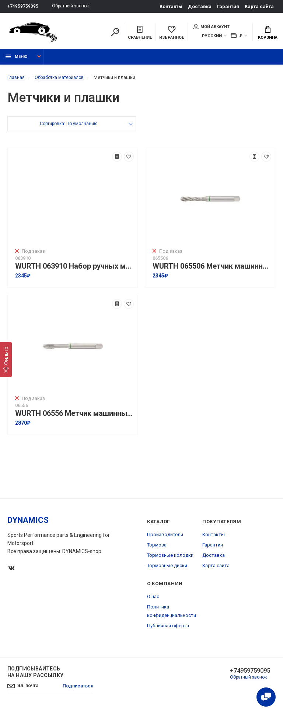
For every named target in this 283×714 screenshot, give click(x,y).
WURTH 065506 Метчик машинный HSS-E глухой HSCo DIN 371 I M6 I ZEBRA (212, 269)
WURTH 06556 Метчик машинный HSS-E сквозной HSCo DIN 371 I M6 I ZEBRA (74, 417)
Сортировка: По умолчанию (68, 128)
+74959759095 (22, 6)
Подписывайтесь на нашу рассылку (35, 675)
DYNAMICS (28, 523)
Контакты (171, 6)
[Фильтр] (6, 359)
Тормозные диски (167, 569)
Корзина (267, 34)
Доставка (200, 6)
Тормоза (157, 548)
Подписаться (82, 690)
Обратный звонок (73, 6)
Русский (212, 36)
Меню (17, 60)
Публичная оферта (168, 629)
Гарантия (228, 6)
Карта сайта (259, 6)
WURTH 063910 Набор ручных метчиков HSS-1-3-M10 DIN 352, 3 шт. (74, 269)
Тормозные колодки (170, 558)
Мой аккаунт (211, 27)
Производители (165, 538)
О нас (153, 600)
